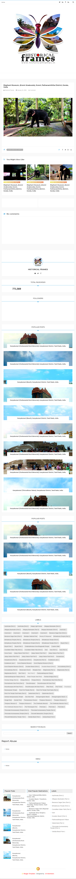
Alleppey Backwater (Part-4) (49, 629)
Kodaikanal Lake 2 (10, 663)
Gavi (46, 649)
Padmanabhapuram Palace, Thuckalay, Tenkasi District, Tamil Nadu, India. (37, 804)
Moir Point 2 (31, 673)
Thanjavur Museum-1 (45, 700)
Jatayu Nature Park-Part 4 (12, 656)
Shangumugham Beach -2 (59, 696)
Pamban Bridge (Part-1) (51, 676)
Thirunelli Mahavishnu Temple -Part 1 (15, 717)
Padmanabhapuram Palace (45, 673)
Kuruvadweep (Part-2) (11, 670)
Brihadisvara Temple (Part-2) (13, 639)
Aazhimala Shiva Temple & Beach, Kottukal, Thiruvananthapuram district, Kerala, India (36, 815)
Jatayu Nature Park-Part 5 (29, 656)
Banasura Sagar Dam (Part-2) (13, 636)
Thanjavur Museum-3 (11, 703)
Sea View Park (29, 696)
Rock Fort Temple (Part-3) (26, 690)
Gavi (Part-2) (63, 649)
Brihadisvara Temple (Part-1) (62, 636)
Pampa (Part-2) (36, 680)
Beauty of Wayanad (45, 636)
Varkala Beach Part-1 (34, 717)
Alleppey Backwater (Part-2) (13, 629)
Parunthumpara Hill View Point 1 (14, 686)
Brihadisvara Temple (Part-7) (50, 643)
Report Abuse (9, 741)
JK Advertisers (49, 873)
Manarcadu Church (25, 670)
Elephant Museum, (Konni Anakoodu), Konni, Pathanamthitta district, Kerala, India (13, 188)
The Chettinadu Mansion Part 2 (13, 707)
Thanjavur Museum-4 (25, 703)
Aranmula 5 (34, 633)
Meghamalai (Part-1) (49, 670)
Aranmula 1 (63, 629)
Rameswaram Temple (11, 690)
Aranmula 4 (25, 633)
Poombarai (68, 686)
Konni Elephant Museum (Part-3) (14, 666)
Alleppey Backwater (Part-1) (52, 626)
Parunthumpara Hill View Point (46, 683)
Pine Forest (59, 686)
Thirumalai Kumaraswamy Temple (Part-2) (43, 710)
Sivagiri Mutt (8, 700)
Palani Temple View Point (34, 676)
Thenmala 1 (42, 707)
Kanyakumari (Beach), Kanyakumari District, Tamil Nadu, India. (38, 382)
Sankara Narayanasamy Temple (14, 696)
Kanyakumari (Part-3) (25, 660)
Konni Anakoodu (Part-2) (15, 149)
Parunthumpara (30, 683)
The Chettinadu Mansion (41, 703)
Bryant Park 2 (8, 646)
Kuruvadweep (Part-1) (64, 666)
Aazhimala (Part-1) (10, 626)
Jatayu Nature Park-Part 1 (21, 653)
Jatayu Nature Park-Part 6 (46, 656)
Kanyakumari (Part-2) (11, 660)
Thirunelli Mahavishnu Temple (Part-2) (42, 713)
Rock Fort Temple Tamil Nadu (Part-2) (15, 693)
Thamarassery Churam (30, 700)
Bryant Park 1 (65, 643)
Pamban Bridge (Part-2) (11, 680)
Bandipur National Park (30, 636)
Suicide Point (18, 700)
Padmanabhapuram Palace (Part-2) (15, 676)
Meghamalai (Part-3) (10, 673)
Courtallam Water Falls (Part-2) (33, 649)
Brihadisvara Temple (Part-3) (31, 639)
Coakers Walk (55, 646)
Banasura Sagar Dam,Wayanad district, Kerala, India (37, 809)
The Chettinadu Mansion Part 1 (59, 703)
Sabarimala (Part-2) (47, 693)
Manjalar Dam (37, 670)
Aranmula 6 (43, 633)
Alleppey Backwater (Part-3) (31, 629)
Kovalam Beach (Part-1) (32, 666)
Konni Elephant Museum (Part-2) (43, 663)
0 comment (32, 90)
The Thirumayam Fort (31, 707)
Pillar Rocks (49, 686)
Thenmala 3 (61, 707)
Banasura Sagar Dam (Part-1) (57, 633)
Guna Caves (8, 653)
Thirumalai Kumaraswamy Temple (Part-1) (17, 710)
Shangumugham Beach (42, 696)
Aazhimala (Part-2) (23, 626)
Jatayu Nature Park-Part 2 (38, 653)
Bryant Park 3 (19, 646)
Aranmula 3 (17, 633)
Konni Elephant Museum (25, 663)
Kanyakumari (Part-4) (40, 660)
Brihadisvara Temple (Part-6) (31, 643)
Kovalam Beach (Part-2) (49, 666)
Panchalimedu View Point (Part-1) (52, 680)
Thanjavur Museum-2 (60, 700)
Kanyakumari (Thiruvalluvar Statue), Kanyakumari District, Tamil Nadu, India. (38, 490)
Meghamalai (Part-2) (63, 670)
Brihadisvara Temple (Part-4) (50, 639)
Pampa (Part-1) (25, 680)
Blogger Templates (29, 873)
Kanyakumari (60, 656)
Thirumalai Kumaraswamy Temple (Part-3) (17, 713)
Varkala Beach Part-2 (49, 717)
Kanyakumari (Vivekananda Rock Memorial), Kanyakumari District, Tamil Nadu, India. (38, 346)
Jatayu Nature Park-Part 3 (56, 653)
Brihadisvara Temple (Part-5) (13, 643)
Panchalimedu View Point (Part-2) (14, 683)
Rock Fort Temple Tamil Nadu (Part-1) (47, 690)
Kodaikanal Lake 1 (53, 660)
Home (3, 2)
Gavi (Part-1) (53, 649)
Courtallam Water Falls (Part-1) (13, 649)
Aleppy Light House (36, 626)
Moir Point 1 (22, 673)
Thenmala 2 (52, 707)
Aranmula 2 (8, 633)
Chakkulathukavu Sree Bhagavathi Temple (37, 646)
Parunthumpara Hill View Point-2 (34, 686)
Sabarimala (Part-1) (34, 693)
